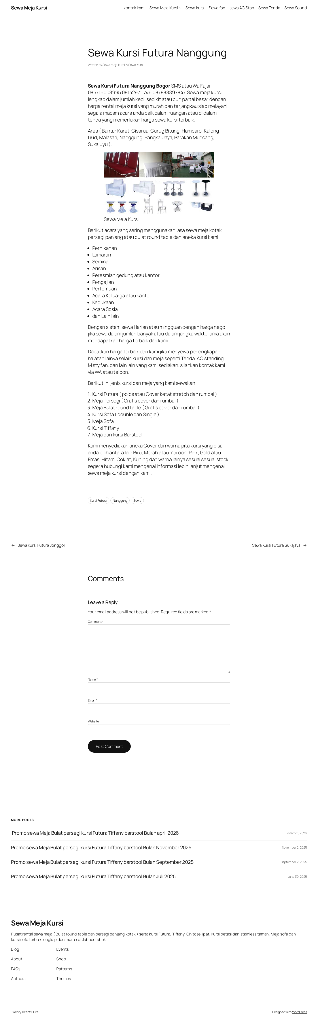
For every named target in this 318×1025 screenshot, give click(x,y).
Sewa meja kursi (113, 65)
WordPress (299, 1012)
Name (93, 679)
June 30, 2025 (297, 876)
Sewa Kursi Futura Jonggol (41, 545)
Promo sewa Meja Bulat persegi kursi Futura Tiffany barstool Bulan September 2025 (102, 862)
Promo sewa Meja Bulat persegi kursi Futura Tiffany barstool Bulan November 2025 (101, 847)
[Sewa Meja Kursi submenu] (180, 8)
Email (92, 700)
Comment (96, 621)
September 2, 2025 (294, 862)
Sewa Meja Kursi (29, 7)
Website (93, 721)
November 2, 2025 (294, 847)
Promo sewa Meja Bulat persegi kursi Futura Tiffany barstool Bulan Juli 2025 (93, 876)
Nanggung (120, 500)
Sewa (137, 500)
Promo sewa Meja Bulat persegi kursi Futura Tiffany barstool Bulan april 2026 (95, 833)
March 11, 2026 (297, 833)
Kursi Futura (98, 500)
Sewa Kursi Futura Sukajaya (276, 545)
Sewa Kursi (135, 65)
